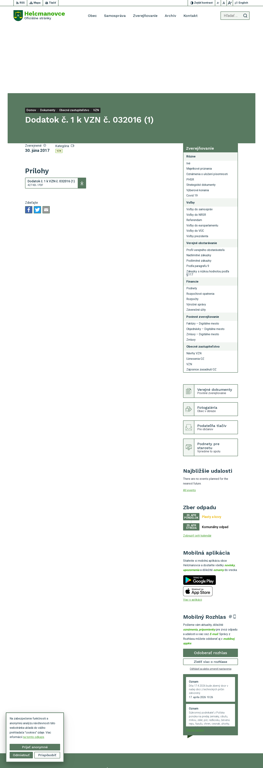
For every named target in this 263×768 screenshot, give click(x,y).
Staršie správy (195, 662)
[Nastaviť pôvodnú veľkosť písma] (224, 3)
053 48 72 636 (219, 737)
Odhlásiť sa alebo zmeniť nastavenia (210, 601)
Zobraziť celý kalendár (197, 468)
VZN (59, 83)
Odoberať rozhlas (210, 585)
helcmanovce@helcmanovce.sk (230, 741)
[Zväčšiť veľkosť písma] (230, 3)
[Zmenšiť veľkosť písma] (218, 3)
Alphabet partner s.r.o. (128, 758)
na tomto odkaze (33, 737)
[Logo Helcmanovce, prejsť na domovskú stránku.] (39, 15)
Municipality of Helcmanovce (185, 758)
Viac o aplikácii (192, 532)
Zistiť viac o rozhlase (210, 594)
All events (189, 422)
